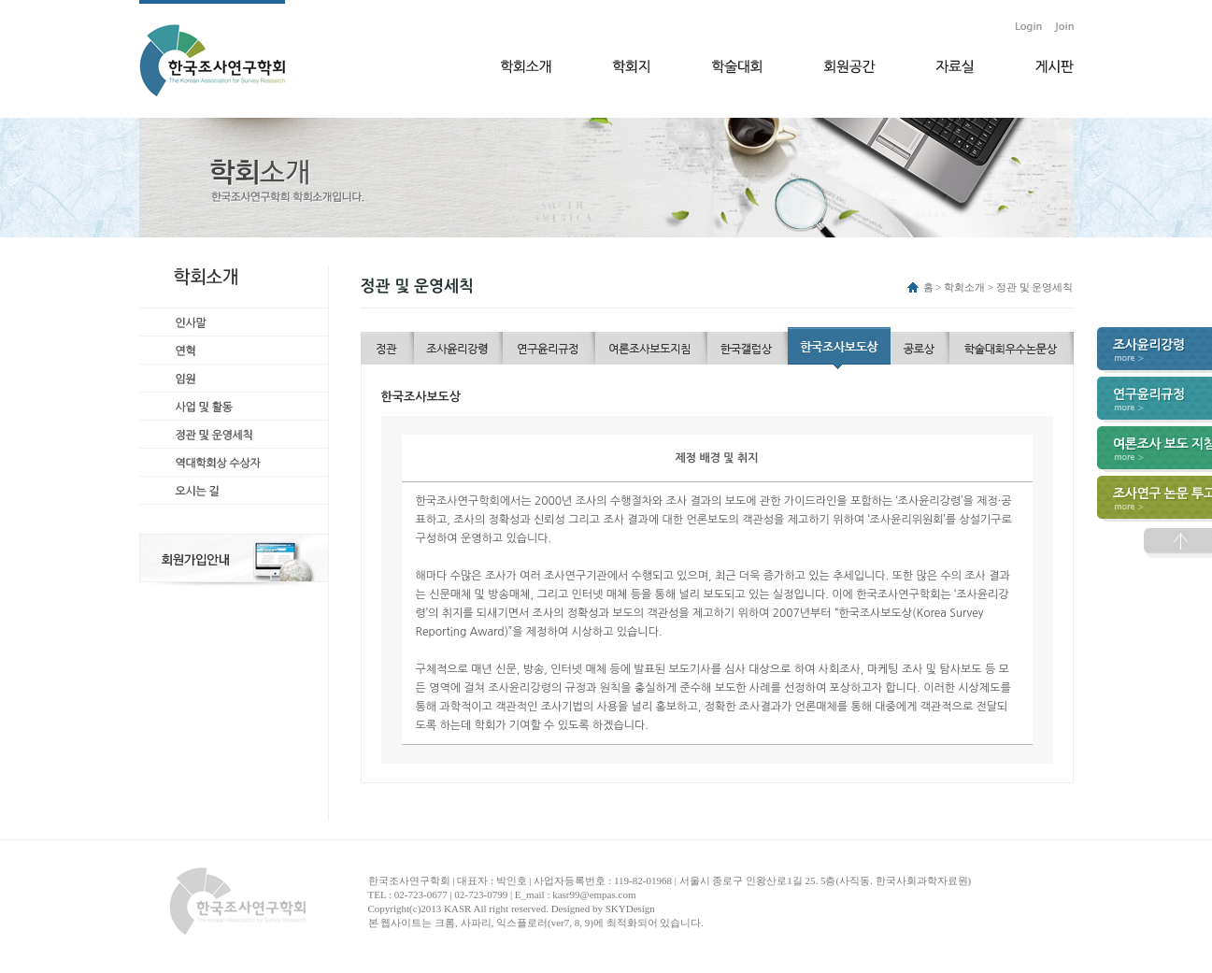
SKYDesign (630, 908)
